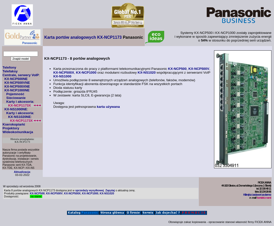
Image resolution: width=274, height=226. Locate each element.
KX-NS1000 (62, 76)
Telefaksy (10, 71)
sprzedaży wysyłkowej (89, 190)
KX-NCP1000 (86, 72)
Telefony (9, 67)
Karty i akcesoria (19, 102)
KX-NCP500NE (16, 79)
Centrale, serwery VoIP (21, 75)
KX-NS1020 (147, 72)
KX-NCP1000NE (16, 90)
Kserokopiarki (14, 124)
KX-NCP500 (177, 69)
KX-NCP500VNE (17, 83)
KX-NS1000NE (15, 109)
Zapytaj (110, 190)
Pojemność (15, 94)
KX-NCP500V (198, 69)
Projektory (11, 128)
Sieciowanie (16, 98)
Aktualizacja (22, 171)
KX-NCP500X (63, 72)
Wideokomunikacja (18, 132)
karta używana (108, 107)
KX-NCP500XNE (17, 86)
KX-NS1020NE (19, 117)
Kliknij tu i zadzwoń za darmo (257, 194)
